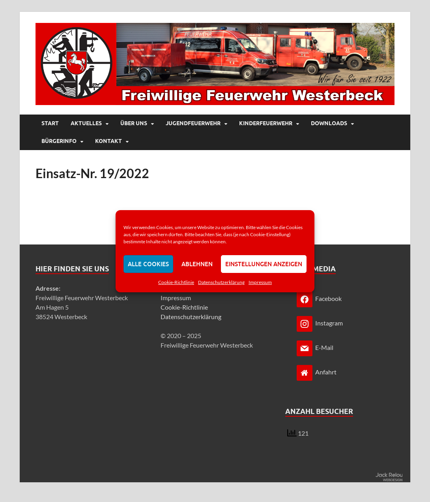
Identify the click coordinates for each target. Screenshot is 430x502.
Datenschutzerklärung (221, 282)
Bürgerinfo (59, 141)
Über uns (133, 123)
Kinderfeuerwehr (265, 123)
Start (50, 123)
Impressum (260, 282)
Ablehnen (197, 263)
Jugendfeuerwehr (193, 123)
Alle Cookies (148, 263)
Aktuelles (86, 123)
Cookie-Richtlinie (176, 282)
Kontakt (108, 141)
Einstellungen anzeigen (263, 263)
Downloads (329, 123)
